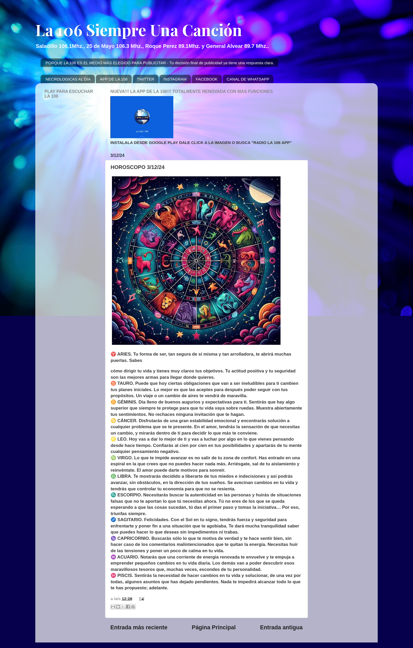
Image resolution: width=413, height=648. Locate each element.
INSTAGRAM (174, 79)
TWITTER (145, 79)
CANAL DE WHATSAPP (248, 79)
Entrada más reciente (139, 627)
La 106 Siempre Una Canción (138, 29)
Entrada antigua (281, 627)
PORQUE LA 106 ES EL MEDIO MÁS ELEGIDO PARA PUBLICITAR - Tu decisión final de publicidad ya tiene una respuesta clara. (160, 63)
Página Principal (214, 627)
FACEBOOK (207, 79)
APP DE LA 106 (114, 79)
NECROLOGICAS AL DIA (68, 79)
